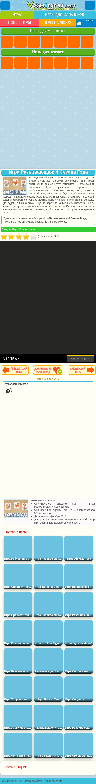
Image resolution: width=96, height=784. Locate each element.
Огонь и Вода (34, 63)
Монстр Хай (74, 63)
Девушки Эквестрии (20, 63)
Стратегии (34, 42)
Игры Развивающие (24, 229)
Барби (47, 63)
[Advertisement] (47, 119)
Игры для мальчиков (64, 15)
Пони (7, 63)
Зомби (60, 42)
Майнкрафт (87, 42)
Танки (47, 42)
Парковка (7, 42)
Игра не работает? (48, 378)
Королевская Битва (74, 42)
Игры (17, 15)
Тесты (60, 63)
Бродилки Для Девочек (87, 63)
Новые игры (19, 22)
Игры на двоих (57, 22)
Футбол (20, 42)
